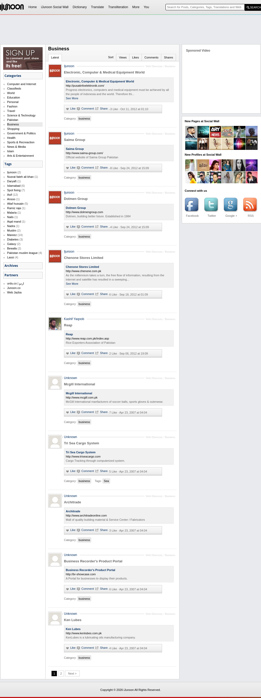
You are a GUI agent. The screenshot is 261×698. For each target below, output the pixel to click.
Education (13, 97)
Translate (97, 7)
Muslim (11, 230)
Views (123, 57)
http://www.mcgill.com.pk (81, 397)
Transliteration (118, 7)
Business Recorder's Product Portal (93, 561)
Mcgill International (79, 384)
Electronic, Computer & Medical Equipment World (104, 72)
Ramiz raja (14, 208)
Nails (10, 217)
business (84, 118)
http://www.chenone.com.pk (83, 271)
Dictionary (80, 7)
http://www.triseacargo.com (83, 456)
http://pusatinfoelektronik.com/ (85, 85)
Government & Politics (21, 133)
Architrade (72, 502)
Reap (68, 325)
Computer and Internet (21, 84)
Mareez (12, 235)
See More (72, 98)
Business (13, 124)
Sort (110, 57)
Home (32, 7)
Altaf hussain (15, 203)
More (135, 7)
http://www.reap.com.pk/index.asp (87, 338)
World (11, 93)
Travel (11, 110)
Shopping (13, 128)
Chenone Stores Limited (83, 258)
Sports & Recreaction (20, 142)
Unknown (70, 378)
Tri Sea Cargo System (81, 443)
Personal (12, 102)
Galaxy (11, 243)
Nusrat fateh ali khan (20, 176)
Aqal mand (14, 221)
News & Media (16, 146)
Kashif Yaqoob (74, 319)
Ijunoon (12, 172)
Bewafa (12, 248)
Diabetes (12, 239)
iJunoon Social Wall (54, 7)
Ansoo (11, 199)
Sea (106, 481)
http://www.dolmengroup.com (84, 212)
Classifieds (14, 88)
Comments (151, 57)
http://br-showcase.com (81, 574)
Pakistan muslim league (22, 252)
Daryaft (11, 181)
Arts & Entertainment (20, 155)
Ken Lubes (72, 620)
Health (11, 137)
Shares (168, 57)
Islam (10, 151)
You (146, 7)
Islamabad (14, 185)
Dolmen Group (76, 199)
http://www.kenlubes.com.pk (84, 633)
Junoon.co (14, 287)
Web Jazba (14, 292)
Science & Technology (21, 115)
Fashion (12, 106)
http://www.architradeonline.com (86, 515)
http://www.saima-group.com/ (84, 153)
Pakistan (12, 119)
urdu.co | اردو (15, 283)
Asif (9, 194)
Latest (55, 57)
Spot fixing (14, 190)
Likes (135, 57)
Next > (72, 673)
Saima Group (74, 140)
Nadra (11, 226)
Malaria (12, 212)
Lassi (10, 257)
